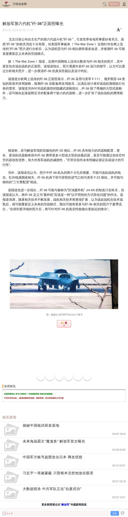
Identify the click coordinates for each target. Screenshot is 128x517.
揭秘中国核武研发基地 (41, 425)
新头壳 (6, 30)
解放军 (65, 504)
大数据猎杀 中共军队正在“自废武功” (52, 489)
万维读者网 (19, 4)
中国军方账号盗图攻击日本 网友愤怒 (52, 457)
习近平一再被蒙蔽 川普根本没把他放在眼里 (58, 473)
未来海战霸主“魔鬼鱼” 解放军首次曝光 (54, 441)
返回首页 (114, 4)
